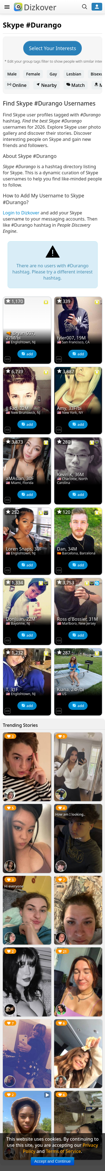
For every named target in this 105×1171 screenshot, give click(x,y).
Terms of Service (63, 1151)
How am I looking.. (70, 814)
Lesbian (73, 74)
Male (12, 74)
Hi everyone (13, 886)
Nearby (46, 85)
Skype (13, 25)
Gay (53, 74)
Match (75, 85)
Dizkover (35, 7)
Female (33, 74)
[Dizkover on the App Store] (7, 359)
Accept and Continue (52, 1161)
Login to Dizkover (21, 213)
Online (17, 85)
